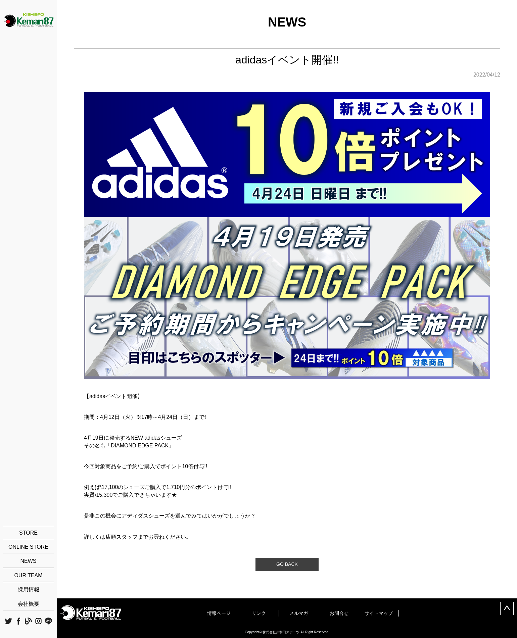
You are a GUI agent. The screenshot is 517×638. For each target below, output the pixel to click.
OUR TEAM (28, 575)
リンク (259, 613)
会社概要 (28, 604)
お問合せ (339, 613)
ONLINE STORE (28, 547)
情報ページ (219, 613)
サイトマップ (379, 613)
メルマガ (298, 613)
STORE (28, 533)
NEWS (28, 561)
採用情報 (28, 589)
